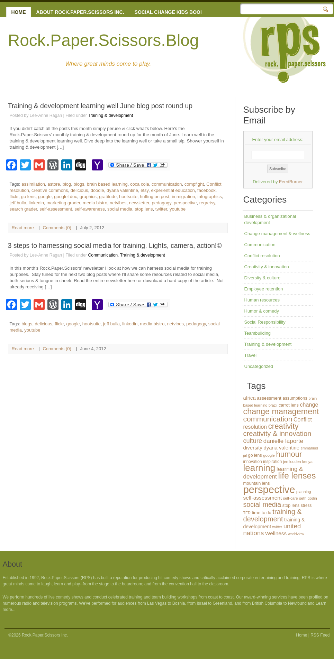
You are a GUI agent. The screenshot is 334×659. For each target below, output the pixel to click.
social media (119, 209)
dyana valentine (122, 190)
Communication (103, 255)
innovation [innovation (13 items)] (252, 461)
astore (53, 184)
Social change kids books (171, 12)
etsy (144, 190)
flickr (14, 196)
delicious (79, 190)
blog (67, 184)
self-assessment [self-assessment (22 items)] (262, 498)
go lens (28, 196)
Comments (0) (57, 227)
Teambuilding (257, 333)
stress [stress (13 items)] (306, 505)
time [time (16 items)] (256, 512)
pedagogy (161, 202)
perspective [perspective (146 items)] (269, 489)
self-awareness (89, 209)
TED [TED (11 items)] (247, 513)
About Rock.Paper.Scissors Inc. (80, 12)
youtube (178, 209)
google (45, 196)
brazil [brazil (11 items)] (273, 405)
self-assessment (55, 209)
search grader (23, 209)
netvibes (118, 202)
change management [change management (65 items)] (281, 411)
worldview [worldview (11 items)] (296, 534)
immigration (183, 196)
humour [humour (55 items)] (289, 454)
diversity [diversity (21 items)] (252, 448)
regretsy (207, 202)
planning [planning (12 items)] (303, 492)
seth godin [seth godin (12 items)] (308, 498)
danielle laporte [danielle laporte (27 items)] (283, 441)
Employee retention (263, 288)
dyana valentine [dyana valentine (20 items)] (281, 448)
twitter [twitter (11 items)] (277, 527)
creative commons (49, 190)
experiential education (173, 190)
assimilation (33, 184)
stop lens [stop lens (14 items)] (290, 505)
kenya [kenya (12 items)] (307, 462)
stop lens (144, 209)
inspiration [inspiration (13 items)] (272, 461)
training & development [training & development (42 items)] (272, 515)
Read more (23, 227)
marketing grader (63, 202)
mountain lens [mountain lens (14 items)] (256, 483)
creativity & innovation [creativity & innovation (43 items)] (277, 433)
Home (18, 12)
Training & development (110, 115)
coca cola (139, 184)
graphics (88, 196)
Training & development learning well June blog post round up (100, 106)
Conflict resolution (262, 255)
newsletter (139, 202)
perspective (185, 202)
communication (167, 184)
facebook (206, 190)
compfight (194, 184)
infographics (210, 196)
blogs (79, 184)
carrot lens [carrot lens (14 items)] (289, 405)
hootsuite (128, 196)
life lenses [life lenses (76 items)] (297, 475)
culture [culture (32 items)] (252, 440)
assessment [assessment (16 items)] (269, 398)
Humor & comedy (261, 311)
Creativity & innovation (266, 266)
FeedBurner (291, 181)
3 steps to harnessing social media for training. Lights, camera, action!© (115, 245)
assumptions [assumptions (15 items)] (294, 398)
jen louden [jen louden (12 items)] (292, 462)
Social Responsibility (265, 322)
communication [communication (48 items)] (267, 419)
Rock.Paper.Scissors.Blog (103, 40)
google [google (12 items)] (269, 455)
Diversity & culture (262, 277)
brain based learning (107, 184)
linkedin (36, 202)
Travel (250, 355)
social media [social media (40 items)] (262, 504)
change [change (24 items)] (309, 404)
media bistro (95, 202)
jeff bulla (18, 202)
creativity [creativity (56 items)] (283, 426)
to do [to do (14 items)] (266, 512)
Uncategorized (258, 366)
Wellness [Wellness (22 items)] (276, 533)
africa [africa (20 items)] (249, 398)
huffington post (154, 196)
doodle (97, 190)
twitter (161, 209)
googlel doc (65, 196)
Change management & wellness (277, 233)
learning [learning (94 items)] (259, 468)
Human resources (262, 300)
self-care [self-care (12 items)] (290, 498)
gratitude (108, 196)
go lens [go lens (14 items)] (255, 455)
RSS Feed (320, 635)
